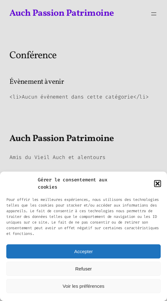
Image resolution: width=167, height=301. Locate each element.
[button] (157, 183)
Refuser (83, 268)
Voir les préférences (84, 286)
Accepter (83, 251)
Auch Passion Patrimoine (61, 13)
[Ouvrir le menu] (154, 14)
